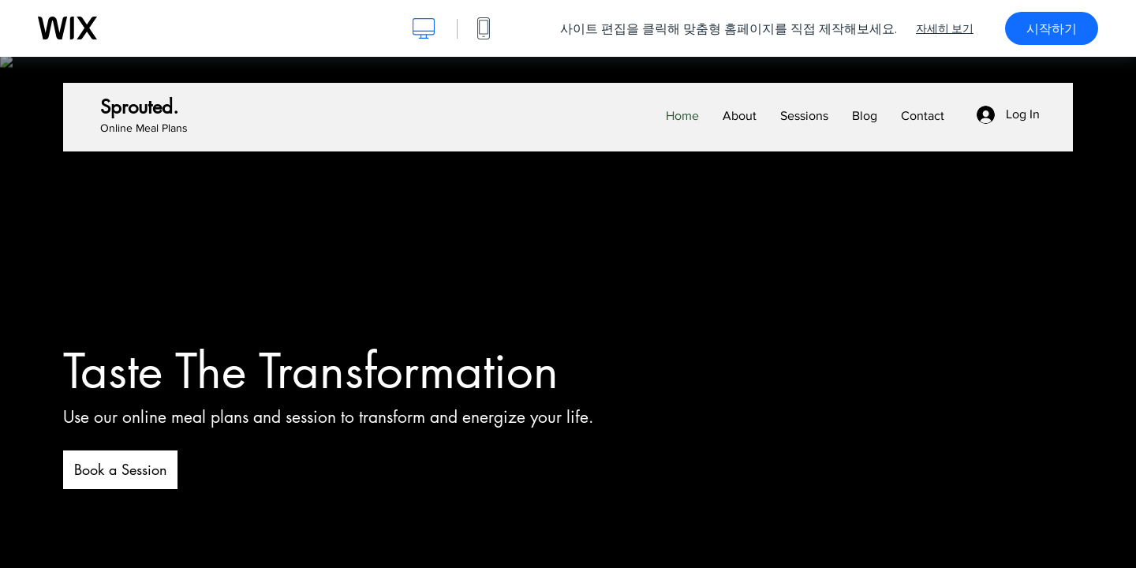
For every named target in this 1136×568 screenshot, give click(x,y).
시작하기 (1051, 28)
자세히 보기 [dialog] (944, 28)
